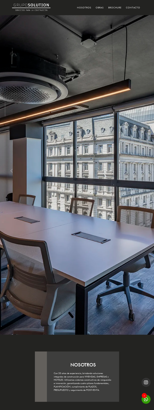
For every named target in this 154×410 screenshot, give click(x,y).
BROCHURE (115, 7)
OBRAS (100, 7)
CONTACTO (133, 7)
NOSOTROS (84, 7)
